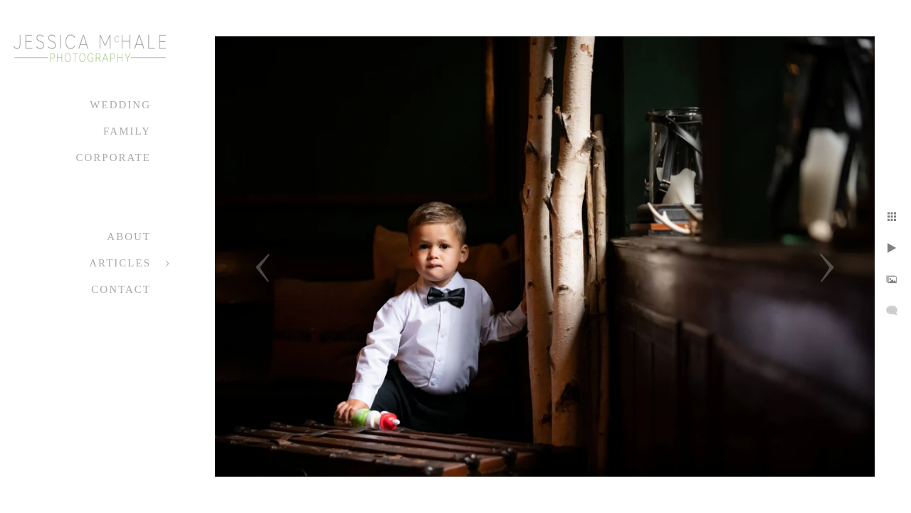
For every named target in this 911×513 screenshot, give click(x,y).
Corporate (113, 157)
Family (127, 131)
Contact (121, 289)
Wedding (120, 104)
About (129, 236)
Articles (120, 263)
